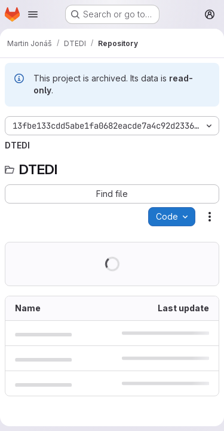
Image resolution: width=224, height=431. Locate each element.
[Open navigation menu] (32, 14)
